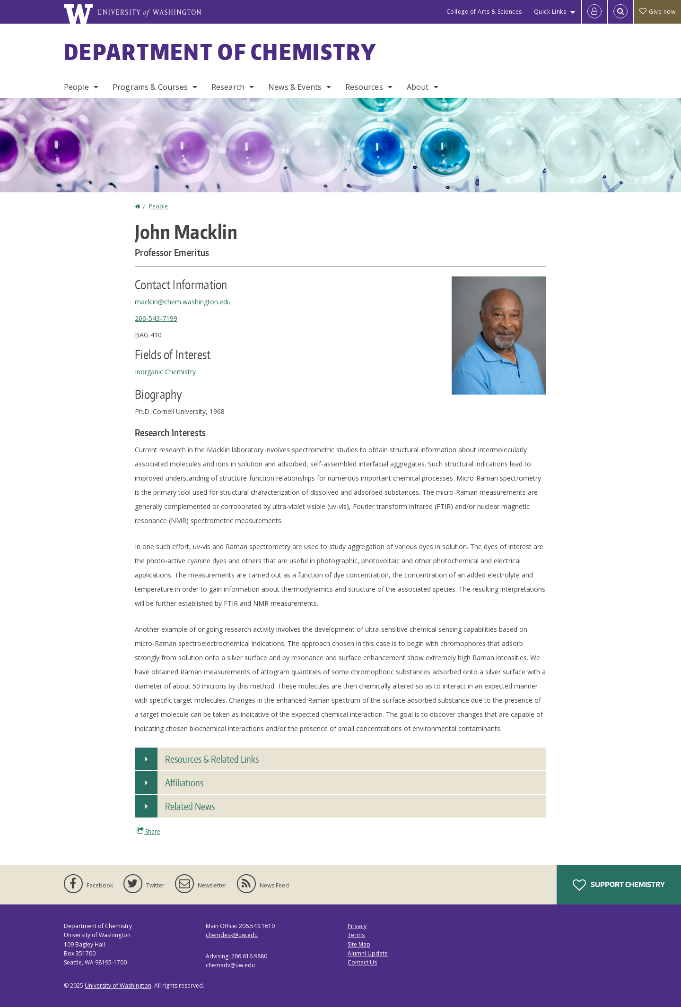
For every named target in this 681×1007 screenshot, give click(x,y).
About (418, 87)
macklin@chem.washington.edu (183, 301)
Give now (657, 12)
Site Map (359, 944)
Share (148, 831)
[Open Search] (620, 12)
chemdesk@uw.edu (232, 935)
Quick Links (550, 12)
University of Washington (118, 985)
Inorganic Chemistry (165, 371)
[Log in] (594, 12)
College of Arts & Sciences (484, 12)
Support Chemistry (619, 885)
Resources (364, 87)
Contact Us (362, 962)
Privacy (357, 926)
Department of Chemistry (220, 51)
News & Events (295, 87)
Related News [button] (190, 806)
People (76, 87)
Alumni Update (368, 953)
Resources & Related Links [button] (212, 759)
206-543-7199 (156, 318)
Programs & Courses (150, 87)
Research (227, 87)
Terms (356, 935)
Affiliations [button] (184, 782)
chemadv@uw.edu (230, 965)
